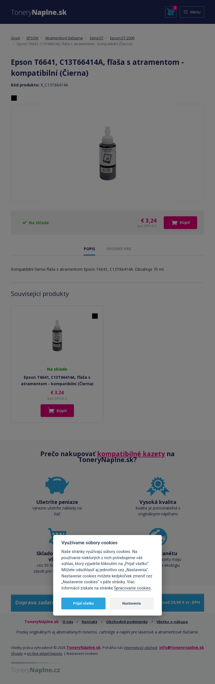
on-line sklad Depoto (44, 653)
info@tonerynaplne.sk (181, 647)
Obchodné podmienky (127, 621)
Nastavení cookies (82, 653)
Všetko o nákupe (172, 621)
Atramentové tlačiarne (64, 37)
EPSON (32, 37)
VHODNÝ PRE (118, 248)
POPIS (89, 248)
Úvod (15, 37)
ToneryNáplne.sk (83, 647)
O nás (67, 621)
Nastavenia (131, 603)
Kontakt (89, 621)
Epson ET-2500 (122, 37)
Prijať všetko (83, 603)
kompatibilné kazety (131, 453)
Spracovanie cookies (132, 588)
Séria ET (96, 37)
